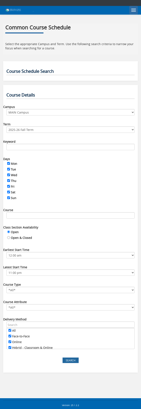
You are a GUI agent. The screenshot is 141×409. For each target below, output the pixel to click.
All (14, 331)
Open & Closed (21, 238)
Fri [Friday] (12, 186)
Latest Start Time (15, 267)
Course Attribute (15, 302)
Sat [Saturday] (13, 192)
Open (15, 232)
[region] (70, 338)
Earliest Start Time (16, 250)
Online (17, 342)
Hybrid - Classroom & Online (32, 348)
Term (6, 124)
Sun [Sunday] (13, 198)
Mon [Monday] (14, 164)
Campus (9, 107)
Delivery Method (15, 319)
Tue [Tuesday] (13, 169)
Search (70, 360)
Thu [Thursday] (13, 181)
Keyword (9, 142)
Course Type (12, 285)
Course (8, 210)
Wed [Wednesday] (14, 175)
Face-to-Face (21, 336)
